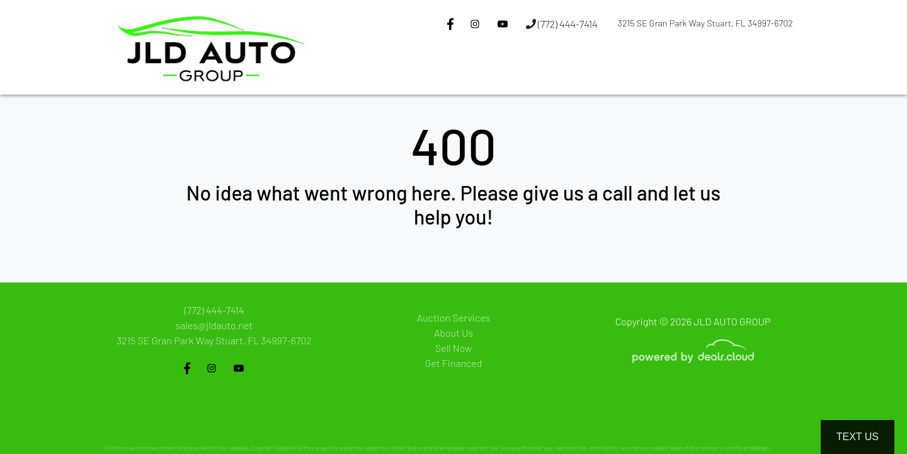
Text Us (857, 436)
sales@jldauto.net (214, 325)
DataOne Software (297, 448)
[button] (460, 71)
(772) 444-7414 (562, 24)
